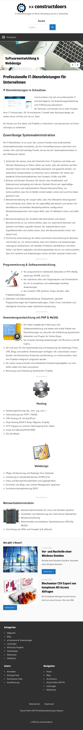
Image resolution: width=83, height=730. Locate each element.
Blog (9, 636)
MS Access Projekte (15, 647)
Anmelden (11, 671)
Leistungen (11, 643)
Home (49, 671)
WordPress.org (13, 682)
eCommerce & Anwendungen (19, 640)
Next (77, 64)
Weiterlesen (48, 571)
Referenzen (12, 654)
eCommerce (51, 679)
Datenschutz (34, 704)
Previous (72, 64)
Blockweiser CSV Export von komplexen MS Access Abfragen (59, 587)
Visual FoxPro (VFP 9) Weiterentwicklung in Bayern (41, 710)
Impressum (49, 704)
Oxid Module (12, 651)
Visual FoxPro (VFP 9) (55, 682)
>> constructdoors (47, 6)
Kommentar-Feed (14, 679)
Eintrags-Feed (13, 675)
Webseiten (11, 658)
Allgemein (11, 633)
